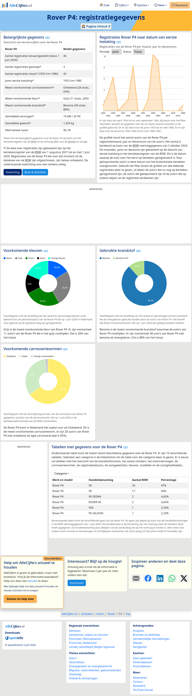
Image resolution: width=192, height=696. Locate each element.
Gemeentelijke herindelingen (151, 639)
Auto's (73, 658)
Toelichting (13, 172)
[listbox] (117, 51)
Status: (127, 52)
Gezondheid (76, 662)
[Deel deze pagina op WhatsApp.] (172, 578)
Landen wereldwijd (81, 647)
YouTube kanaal (143, 690)
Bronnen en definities (146, 635)
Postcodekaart (142, 666)
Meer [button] (159, 5)
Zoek (105, 5)
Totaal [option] (138, 52)
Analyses (138, 631)
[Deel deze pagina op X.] (184, 578)
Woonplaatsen (92, 639)
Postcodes (75, 639)
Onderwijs (75, 674)
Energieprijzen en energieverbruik (90, 666)
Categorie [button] (60, 473)
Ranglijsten (140, 647)
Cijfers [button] (121, 5)
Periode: (105, 52)
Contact (138, 682)
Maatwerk (180, 5)
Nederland (90, 643)
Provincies (75, 643)
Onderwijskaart (142, 662)
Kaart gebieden (142, 658)
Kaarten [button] (140, 5)
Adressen (75, 631)
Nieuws (137, 643)
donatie (32, 581)
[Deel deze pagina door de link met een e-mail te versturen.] (136, 578)
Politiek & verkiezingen (83, 678)
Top (128, 614)
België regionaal (104, 647)
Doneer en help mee (20, 599)
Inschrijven (77, 583)
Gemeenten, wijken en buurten (88, 635)
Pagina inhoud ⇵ (96, 26)
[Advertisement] (96, 217)
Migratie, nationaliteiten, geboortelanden (95, 670)
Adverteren (140, 678)
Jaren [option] (115, 52)
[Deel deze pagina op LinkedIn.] (160, 578)
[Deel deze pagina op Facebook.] (148, 578)
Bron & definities (35, 172)
